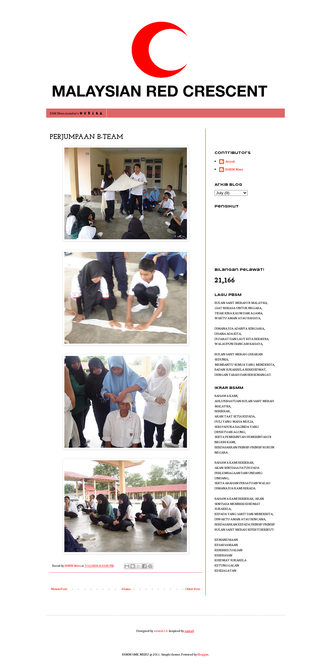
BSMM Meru (234, 169)
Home (126, 588)
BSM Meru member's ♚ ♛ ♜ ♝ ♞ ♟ (76, 113)
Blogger (202, 654)
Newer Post (59, 588)
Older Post (192, 588)
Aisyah (230, 161)
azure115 (161, 630)
